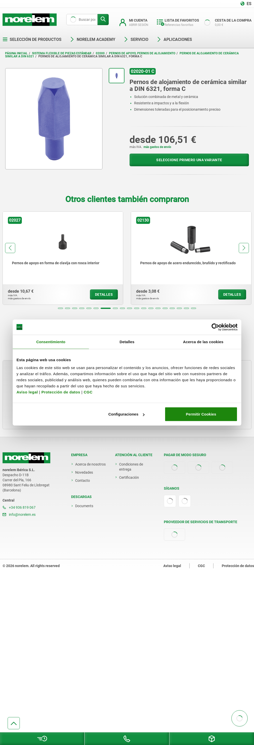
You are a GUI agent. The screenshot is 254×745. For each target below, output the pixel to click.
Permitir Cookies (201, 414)
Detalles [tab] (127, 341)
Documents (84, 506)
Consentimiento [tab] (51, 341)
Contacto (82, 480)
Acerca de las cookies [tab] (203, 341)
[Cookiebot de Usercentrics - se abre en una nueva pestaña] (215, 327)
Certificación (129, 477)
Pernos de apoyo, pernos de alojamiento (142, 53)
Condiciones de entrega (131, 466)
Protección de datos (60, 392)
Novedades (84, 472)
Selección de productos (32, 39)
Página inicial (16, 53)
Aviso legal (27, 392)
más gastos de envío (157, 147)
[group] (63, 258)
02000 (100, 53)
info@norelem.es (19, 514)
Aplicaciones (174, 39)
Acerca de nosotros (90, 464)
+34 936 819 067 (19, 507)
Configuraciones (126, 414)
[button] (60, 308)
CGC (88, 392)
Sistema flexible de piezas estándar (61, 53)
